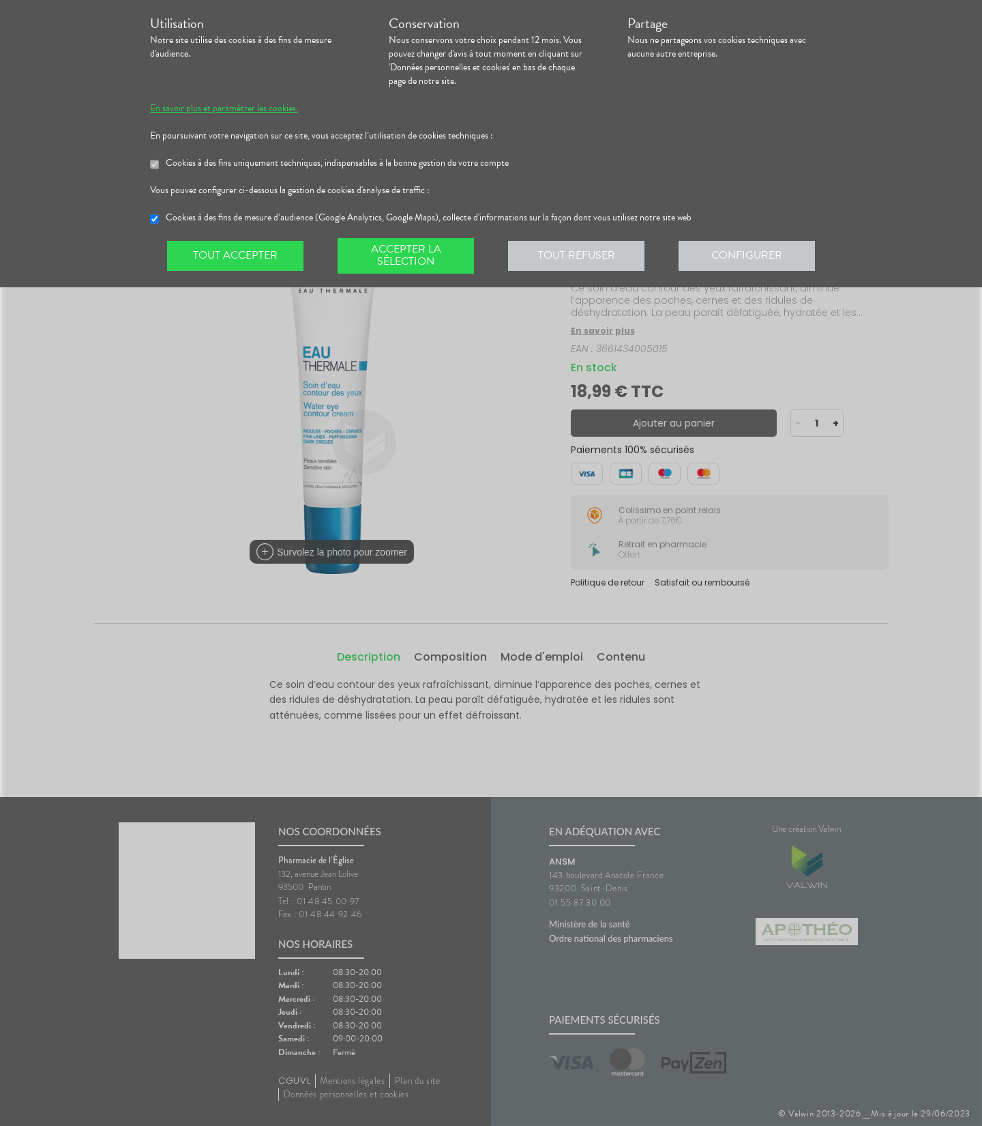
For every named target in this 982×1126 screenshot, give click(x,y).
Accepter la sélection (406, 255)
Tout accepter (235, 255)
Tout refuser (576, 255)
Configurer (746, 255)
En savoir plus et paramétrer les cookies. (224, 108)
